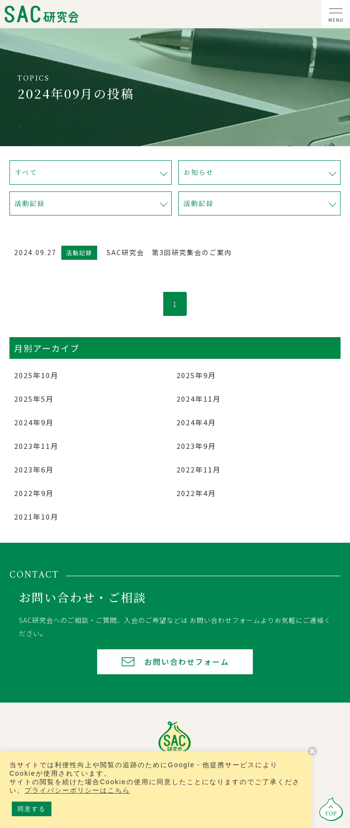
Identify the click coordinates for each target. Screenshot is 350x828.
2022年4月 (196, 493)
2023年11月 (36, 446)
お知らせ (198, 172)
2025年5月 (34, 399)
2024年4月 (196, 422)
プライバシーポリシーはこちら (77, 790)
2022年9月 (34, 493)
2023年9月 (196, 446)
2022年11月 (198, 469)
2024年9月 (34, 422)
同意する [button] (31, 808)
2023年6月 (34, 469)
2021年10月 (36, 517)
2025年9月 (196, 375)
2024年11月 (198, 399)
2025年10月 (36, 375)
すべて (26, 172)
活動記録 (30, 203)
